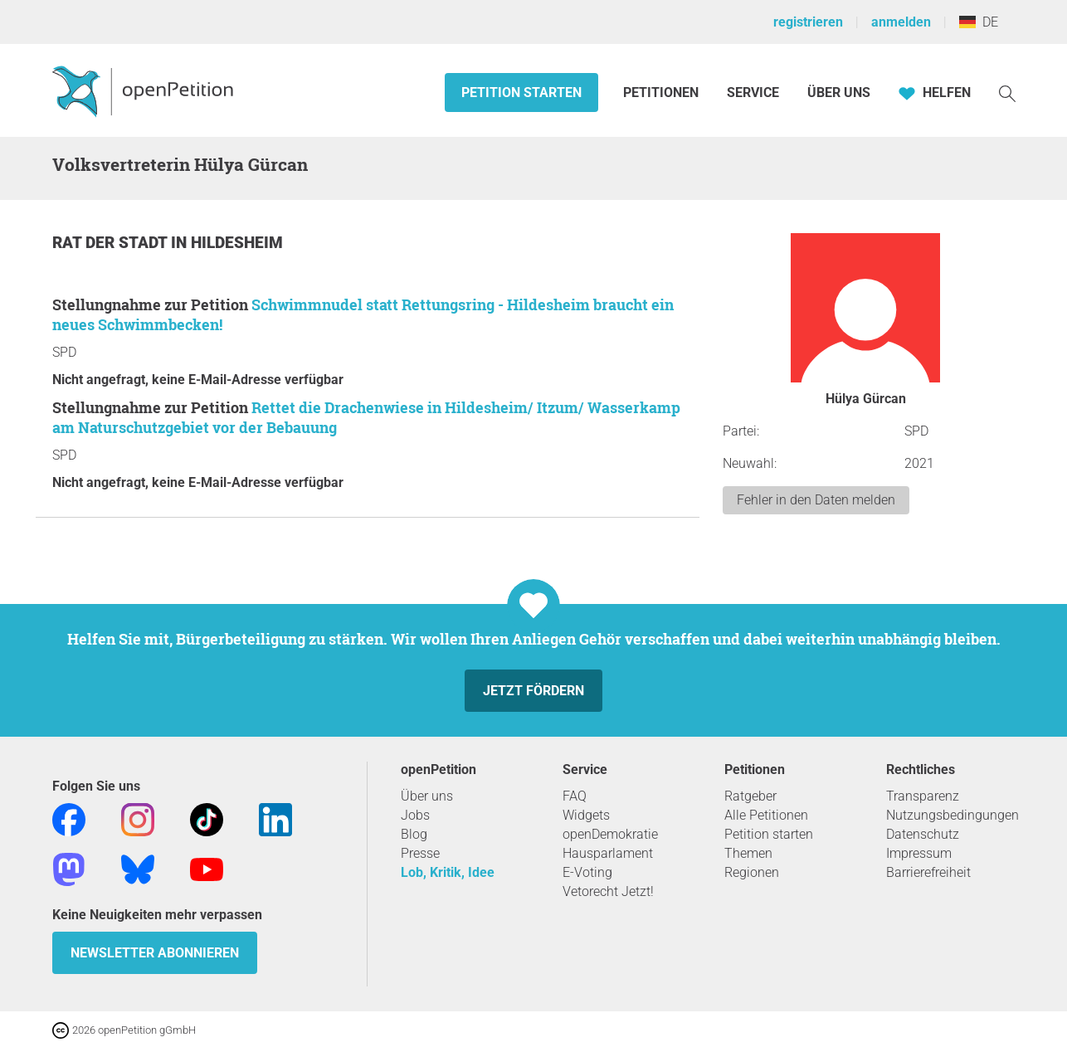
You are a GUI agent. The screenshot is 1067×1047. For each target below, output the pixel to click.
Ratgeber (750, 796)
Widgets (586, 815)
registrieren (808, 22)
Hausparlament (608, 853)
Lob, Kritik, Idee (448, 872)
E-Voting (587, 872)
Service (753, 92)
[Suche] (1007, 92)
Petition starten (521, 92)
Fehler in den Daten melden (816, 500)
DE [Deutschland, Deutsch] (978, 22)
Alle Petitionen (766, 815)
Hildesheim (237, 242)
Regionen (751, 872)
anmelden (901, 22)
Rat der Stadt (111, 242)
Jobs (415, 815)
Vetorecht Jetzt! (608, 891)
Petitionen (662, 92)
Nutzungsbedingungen (952, 815)
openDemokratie (610, 834)
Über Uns (838, 92)
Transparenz (922, 796)
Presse (420, 853)
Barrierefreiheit (928, 872)
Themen (748, 853)
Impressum (919, 853)
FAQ (575, 796)
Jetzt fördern (533, 691)
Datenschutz (922, 834)
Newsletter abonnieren (155, 953)
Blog (414, 834)
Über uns (427, 796)
